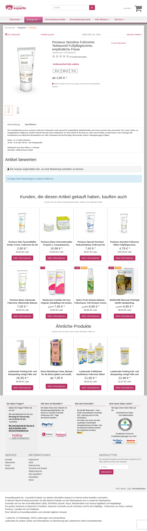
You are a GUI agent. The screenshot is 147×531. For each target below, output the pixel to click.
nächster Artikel (133, 34)
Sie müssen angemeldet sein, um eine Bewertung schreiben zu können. (47, 169)
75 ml (73, 71)
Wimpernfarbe (78, 503)
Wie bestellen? (35, 474)
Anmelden (128, 8)
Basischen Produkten (37, 506)
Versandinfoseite (94, 521)
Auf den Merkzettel (118, 43)
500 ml (65, 71)
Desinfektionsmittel (55, 19)
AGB (31, 462)
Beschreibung (13, 124)
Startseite (15, 19)
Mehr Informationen (22, 258)
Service (119, 19)
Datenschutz (128, 415)
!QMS (44, 503)
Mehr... (80, 433)
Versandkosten (139, 488)
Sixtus (121, 506)
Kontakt (8, 459)
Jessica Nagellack (97, 503)
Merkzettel (10, 468)
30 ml (57, 71)
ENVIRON (52, 503)
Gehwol (129, 506)
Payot (68, 503)
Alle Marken (102, 19)
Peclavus (9, 509)
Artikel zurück (48, 34)
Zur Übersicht (14, 34)
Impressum (34, 459)
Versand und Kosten (38, 468)
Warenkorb (10, 462)
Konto (7, 465)
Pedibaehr (34, 509)
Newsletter (33, 477)
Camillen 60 (20, 509)
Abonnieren (106, 472)
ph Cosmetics (76, 506)
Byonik (61, 503)
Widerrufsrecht (35, 471)
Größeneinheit (60, 64)
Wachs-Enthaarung (24, 500)
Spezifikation (30, 124)
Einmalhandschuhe (80, 19)
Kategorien (33, 19)
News (31, 480)
